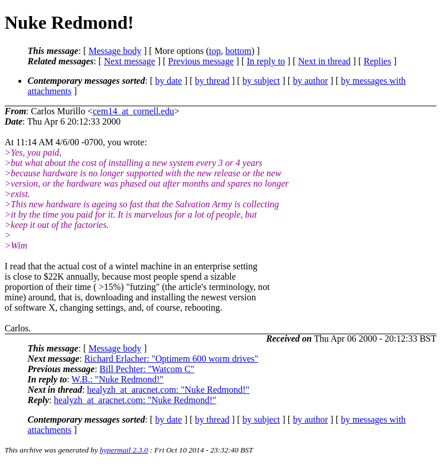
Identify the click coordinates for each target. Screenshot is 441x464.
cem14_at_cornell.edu (133, 111)
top (214, 51)
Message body (114, 51)
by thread (212, 81)
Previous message (201, 61)
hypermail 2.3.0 (124, 450)
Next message (129, 61)
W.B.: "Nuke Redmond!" (118, 379)
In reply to (266, 61)
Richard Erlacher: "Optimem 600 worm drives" (171, 359)
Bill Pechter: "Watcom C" (146, 369)
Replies (377, 61)
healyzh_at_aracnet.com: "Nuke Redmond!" (168, 390)
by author (310, 81)
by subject (261, 81)
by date (168, 81)
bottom (238, 51)
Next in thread (324, 61)
